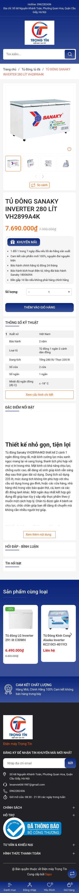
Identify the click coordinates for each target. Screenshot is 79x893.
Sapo (48, 874)
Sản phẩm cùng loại (25, 592)
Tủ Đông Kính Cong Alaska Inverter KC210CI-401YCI (56, 640)
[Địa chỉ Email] (39, 763)
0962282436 (44, 4)
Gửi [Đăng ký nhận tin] (70, 763)
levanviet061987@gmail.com (27, 784)
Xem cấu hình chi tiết (39, 394)
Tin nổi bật (13, 563)
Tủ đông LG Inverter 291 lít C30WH (19, 638)
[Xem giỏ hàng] (69, 887)
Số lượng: (11, 292)
